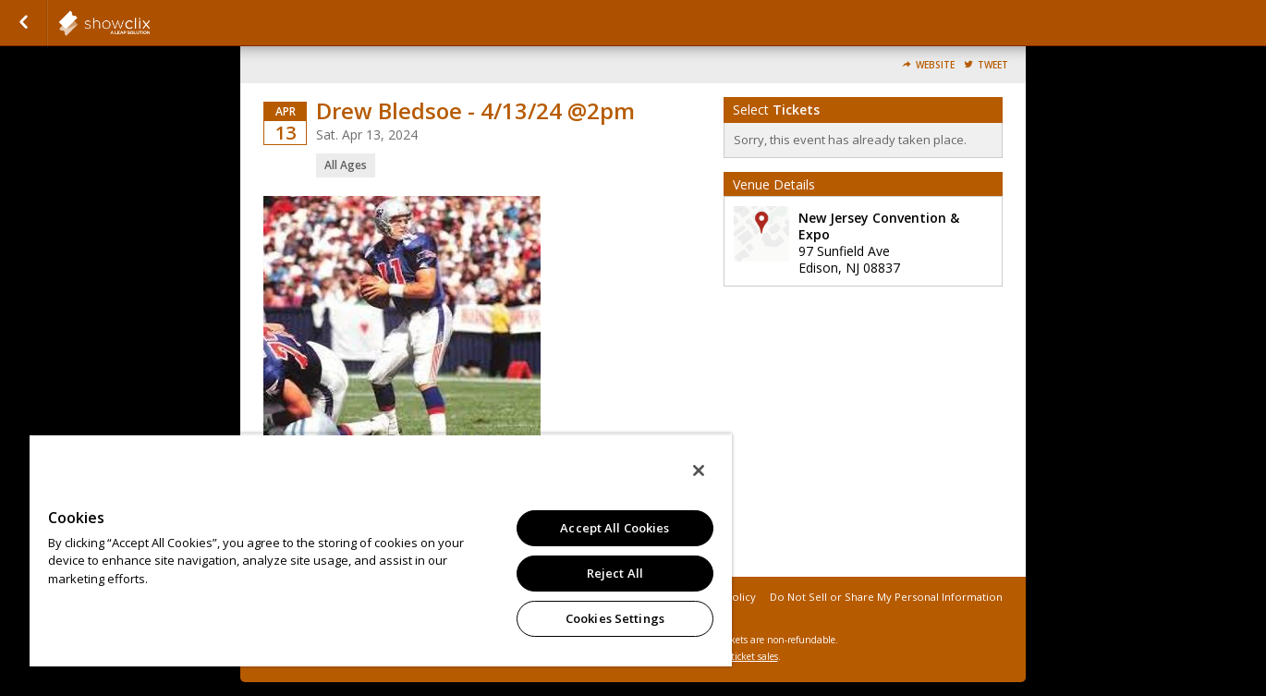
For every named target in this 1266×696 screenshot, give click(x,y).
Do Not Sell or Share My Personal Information (886, 597)
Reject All (615, 573)
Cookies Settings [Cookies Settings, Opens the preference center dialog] (615, 618)
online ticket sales (739, 656)
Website (935, 65)
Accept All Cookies (614, 527)
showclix (149, 23)
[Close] (698, 470)
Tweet (993, 65)
